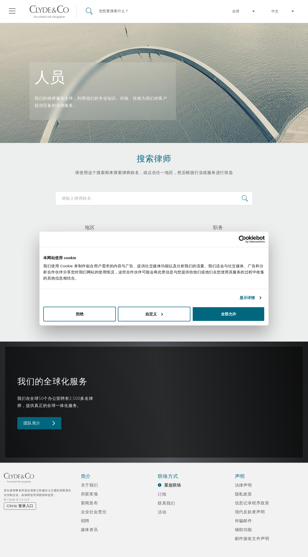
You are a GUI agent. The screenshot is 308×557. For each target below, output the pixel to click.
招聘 (85, 520)
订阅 (162, 494)
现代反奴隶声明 (250, 511)
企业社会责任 (94, 511)
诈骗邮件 (243, 520)
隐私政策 (243, 493)
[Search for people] (154, 198)
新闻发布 (89, 502)
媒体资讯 (89, 529)
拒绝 (79, 314)
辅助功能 (243, 529)
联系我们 (166, 503)
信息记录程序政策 (252, 502)
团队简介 (31, 423)
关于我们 (89, 485)
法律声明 (243, 485)
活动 (162, 512)
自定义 (154, 314)
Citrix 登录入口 (20, 506)
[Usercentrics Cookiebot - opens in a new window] (242, 239)
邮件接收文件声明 (252, 538)
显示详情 (247, 298)
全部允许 (228, 314)
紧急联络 (172, 485)
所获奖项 (89, 493)
